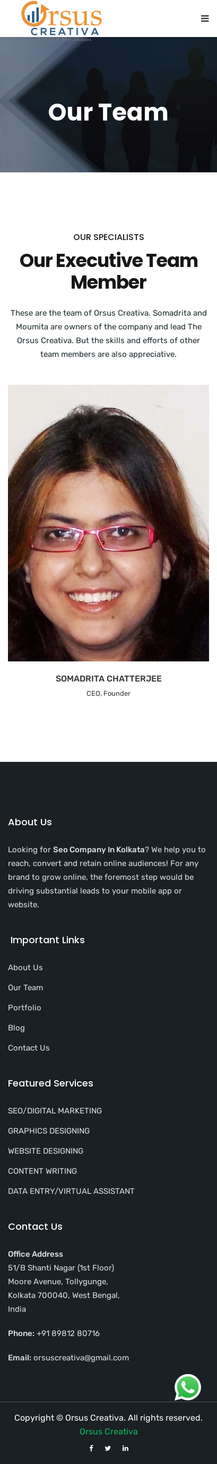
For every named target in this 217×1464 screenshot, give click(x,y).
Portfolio (24, 1007)
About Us (25, 967)
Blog (16, 1028)
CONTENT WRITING (42, 1171)
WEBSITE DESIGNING (45, 1151)
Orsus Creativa (109, 1431)
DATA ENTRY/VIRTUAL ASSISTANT (71, 1191)
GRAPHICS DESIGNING (49, 1131)
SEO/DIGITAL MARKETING (55, 1111)
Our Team (25, 987)
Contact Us (29, 1048)
